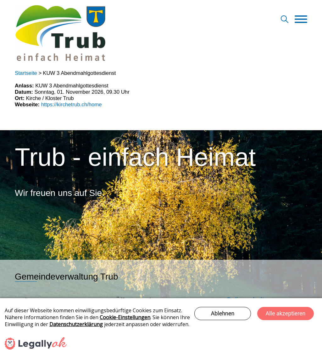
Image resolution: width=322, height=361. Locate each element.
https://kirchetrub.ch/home (71, 105)
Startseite (26, 73)
